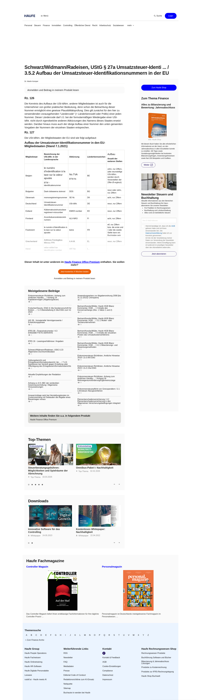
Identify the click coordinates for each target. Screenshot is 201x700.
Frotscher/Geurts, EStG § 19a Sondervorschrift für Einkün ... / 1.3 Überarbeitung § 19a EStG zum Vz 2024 (49, 310)
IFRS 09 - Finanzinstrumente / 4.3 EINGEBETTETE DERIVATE (42, 332)
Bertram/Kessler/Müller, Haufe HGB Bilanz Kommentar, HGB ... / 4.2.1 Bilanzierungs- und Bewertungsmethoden (98, 345)
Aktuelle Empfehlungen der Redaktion (44, 375)
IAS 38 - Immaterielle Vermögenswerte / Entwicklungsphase (45, 321)
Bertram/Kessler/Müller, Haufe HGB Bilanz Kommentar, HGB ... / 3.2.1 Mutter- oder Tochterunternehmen (96, 320)
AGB (173, 226)
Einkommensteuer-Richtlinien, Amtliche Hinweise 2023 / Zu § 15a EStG (99, 367)
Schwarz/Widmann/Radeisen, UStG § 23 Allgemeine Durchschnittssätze (45, 351)
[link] (28, 25)
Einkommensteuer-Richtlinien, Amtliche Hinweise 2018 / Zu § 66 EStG (99, 357)
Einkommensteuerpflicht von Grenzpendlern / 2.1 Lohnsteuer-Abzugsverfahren (99, 390)
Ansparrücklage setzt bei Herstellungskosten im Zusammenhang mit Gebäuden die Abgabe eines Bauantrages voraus (49, 397)
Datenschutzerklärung (154, 233)
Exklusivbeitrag (36, 446)
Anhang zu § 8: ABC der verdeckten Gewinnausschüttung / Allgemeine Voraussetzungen (43, 385)
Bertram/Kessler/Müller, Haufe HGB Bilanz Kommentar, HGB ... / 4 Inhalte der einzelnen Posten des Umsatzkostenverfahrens (97, 333)
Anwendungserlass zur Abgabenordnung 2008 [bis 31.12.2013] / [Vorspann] (99, 297)
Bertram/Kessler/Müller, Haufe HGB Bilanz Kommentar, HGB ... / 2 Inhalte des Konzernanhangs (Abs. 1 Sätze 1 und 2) (96, 308)
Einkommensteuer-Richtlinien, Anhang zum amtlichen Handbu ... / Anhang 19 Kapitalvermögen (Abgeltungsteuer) (46, 298)
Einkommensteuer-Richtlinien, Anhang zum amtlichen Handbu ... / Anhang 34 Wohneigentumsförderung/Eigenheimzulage (96, 378)
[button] (45, 16)
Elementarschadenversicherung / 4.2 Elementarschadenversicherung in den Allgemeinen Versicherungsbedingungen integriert (99, 401)
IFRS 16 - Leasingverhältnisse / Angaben (46, 341)
